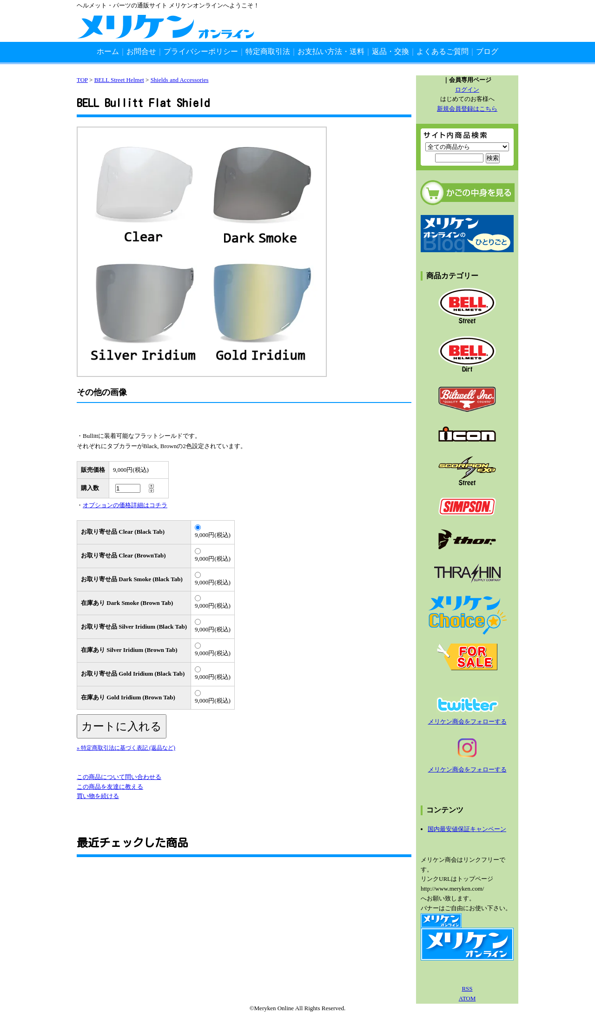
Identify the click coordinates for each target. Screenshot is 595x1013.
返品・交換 (390, 51)
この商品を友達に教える (110, 786)
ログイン (467, 89)
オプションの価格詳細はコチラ (125, 505)
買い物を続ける (98, 795)
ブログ (487, 51)
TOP (82, 79)
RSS (467, 988)
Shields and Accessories (180, 79)
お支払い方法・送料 (331, 51)
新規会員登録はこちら (467, 108)
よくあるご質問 (442, 51)
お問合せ (141, 51)
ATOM (467, 998)
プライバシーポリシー (201, 51)
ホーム (108, 51)
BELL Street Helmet (119, 79)
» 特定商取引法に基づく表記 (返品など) (126, 748)
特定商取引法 (267, 51)
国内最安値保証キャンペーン (467, 828)
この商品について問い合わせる (119, 776)
